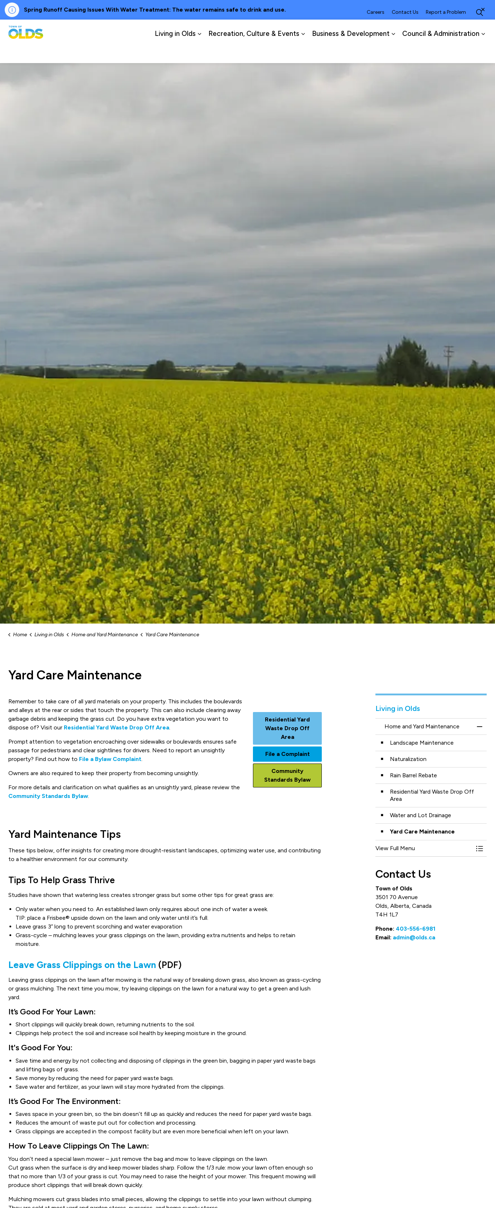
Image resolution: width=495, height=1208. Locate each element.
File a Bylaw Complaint (110, 759)
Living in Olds (175, 52)
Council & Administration (440, 52)
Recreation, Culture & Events (253, 52)
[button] (424, 848)
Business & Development (351, 52)
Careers (375, 30)
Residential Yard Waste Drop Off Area (116, 727)
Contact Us (405, 30)
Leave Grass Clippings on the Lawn (82, 964)
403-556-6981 (416, 928)
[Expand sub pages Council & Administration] (483, 52)
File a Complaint (287, 754)
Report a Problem (446, 30)
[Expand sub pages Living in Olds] (199, 52)
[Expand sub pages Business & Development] (393, 52)
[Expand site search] (479, 30)
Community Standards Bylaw (48, 796)
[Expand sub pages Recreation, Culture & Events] (303, 52)
